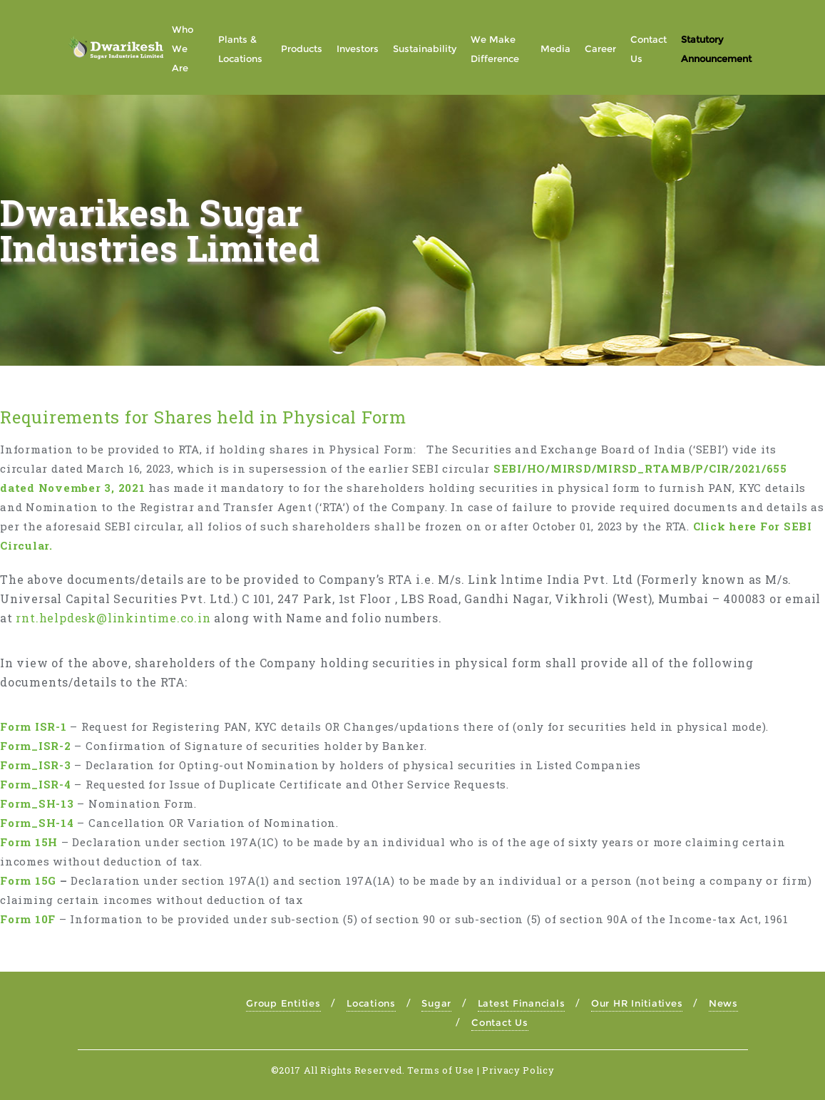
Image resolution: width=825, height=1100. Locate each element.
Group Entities (283, 1003)
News (723, 1003)
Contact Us (499, 1022)
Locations (371, 1003)
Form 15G (28, 880)
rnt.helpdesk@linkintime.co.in (113, 617)
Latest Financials (521, 1003)
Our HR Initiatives (637, 1003)
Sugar (436, 1003)
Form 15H (29, 842)
